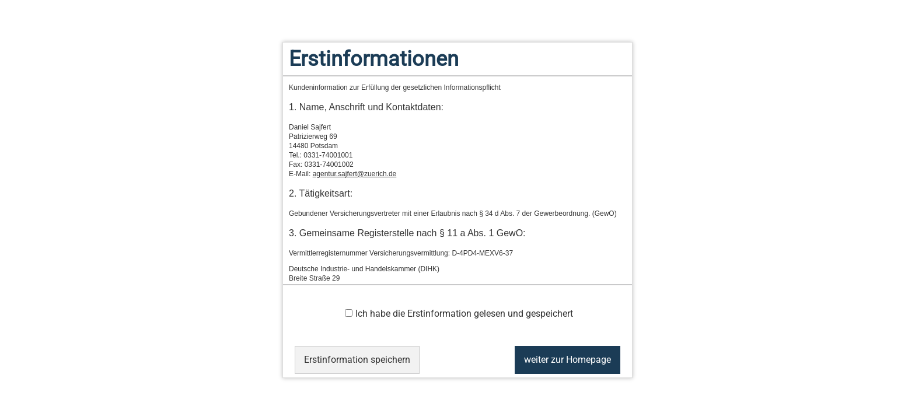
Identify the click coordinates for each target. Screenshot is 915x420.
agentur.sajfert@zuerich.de (355, 174)
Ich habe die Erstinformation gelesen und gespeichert (459, 313)
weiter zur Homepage (567, 359)
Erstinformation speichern (357, 359)
